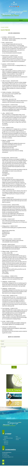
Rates (17, 436)
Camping (2, 27)
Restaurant (6, 442)
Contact (17, 439)
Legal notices (18, 438)
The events (6, 443)
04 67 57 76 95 (6, 455)
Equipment (6, 441)
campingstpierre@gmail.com (7, 456)
